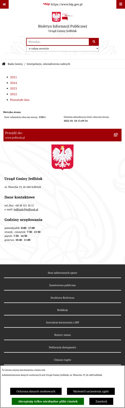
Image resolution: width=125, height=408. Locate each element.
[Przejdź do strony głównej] (62, 23)
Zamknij (101, 401)
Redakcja (62, 310)
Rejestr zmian (62, 335)
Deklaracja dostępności (62, 347)
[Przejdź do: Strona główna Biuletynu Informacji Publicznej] (4, 64)
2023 (13, 88)
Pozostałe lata (19, 100)
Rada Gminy (15, 64)
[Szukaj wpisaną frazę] (94, 42)
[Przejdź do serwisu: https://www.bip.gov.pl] (62, 4)
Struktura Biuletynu (62, 297)
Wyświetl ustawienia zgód (91, 391)
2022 (13, 94)
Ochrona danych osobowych (35, 391)
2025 (13, 77)
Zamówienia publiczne (62, 285)
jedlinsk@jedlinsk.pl (26, 209)
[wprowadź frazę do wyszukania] (57, 42)
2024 (13, 83)
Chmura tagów (62, 359)
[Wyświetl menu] (120, 4)
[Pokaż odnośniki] (4, 4)
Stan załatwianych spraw (62, 272)
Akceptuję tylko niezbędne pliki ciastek (48, 401)
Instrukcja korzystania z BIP (62, 322)
